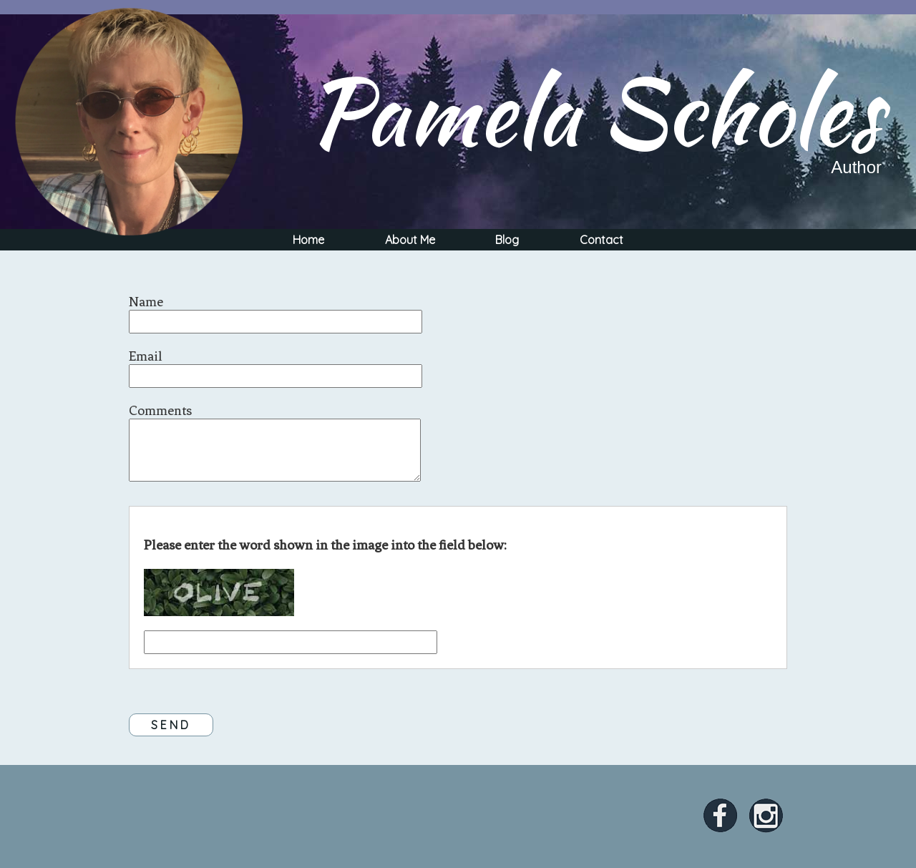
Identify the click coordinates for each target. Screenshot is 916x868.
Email (145, 356)
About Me (410, 240)
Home (308, 240)
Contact (601, 240)
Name (146, 301)
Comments (160, 410)
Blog (507, 240)
